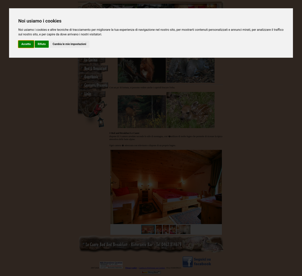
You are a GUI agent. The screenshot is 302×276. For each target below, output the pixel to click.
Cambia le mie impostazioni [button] (69, 44)
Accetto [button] (26, 44)
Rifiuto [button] (42, 44)
